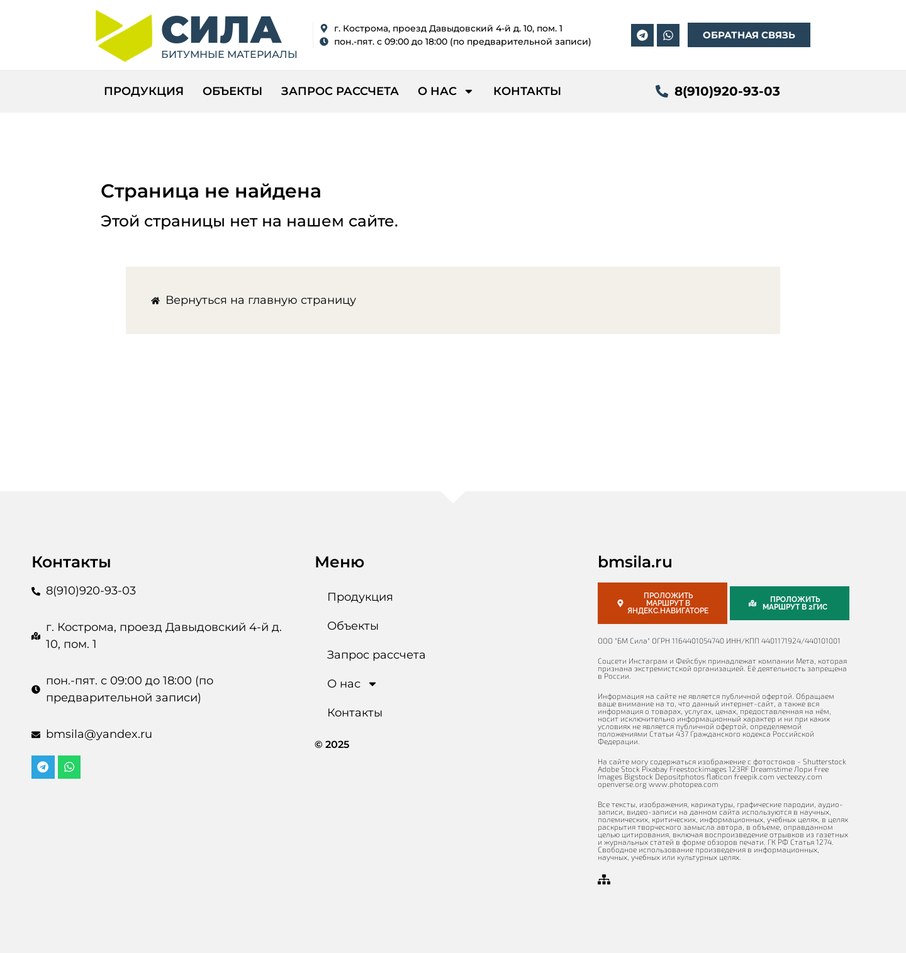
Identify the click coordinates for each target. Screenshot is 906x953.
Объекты (232, 91)
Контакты (527, 91)
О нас (446, 91)
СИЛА (221, 29)
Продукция (144, 91)
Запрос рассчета (340, 91)
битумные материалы (229, 54)
